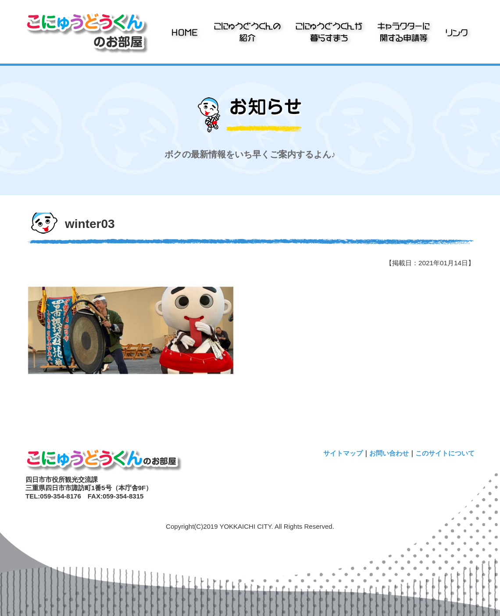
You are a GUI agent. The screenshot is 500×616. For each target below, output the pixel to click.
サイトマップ (343, 453)
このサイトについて (445, 453)
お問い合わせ (389, 453)
